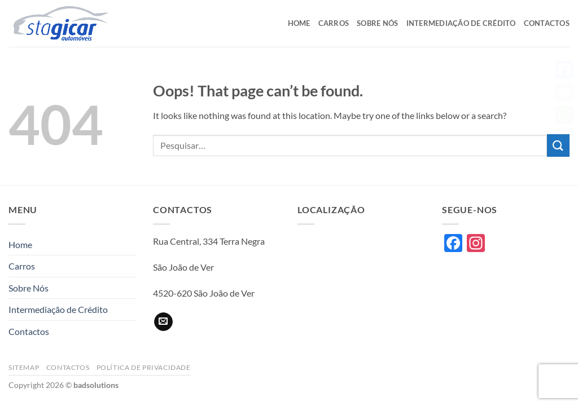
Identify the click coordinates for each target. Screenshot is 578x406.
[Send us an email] (163, 322)
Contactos (547, 23)
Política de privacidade (144, 367)
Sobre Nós (377, 23)
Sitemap (23, 367)
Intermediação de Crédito (461, 23)
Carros (333, 23)
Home (299, 23)
